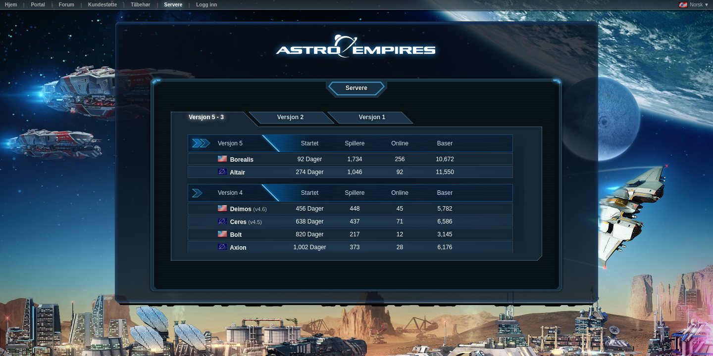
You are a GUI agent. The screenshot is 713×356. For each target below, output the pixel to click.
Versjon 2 (290, 117)
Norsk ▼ (694, 5)
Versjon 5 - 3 (206, 117)
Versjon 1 (372, 117)
